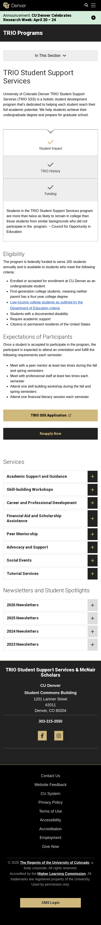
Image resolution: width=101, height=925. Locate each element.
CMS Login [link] (50, 903)
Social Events (52, 560)
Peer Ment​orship (52, 534)
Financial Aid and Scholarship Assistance (52, 518)
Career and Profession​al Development (52, 503)
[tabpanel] (50, 221)
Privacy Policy (50, 802)
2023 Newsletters (52, 645)
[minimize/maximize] (93, 17)
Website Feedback (50, 785)
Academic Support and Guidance (52, 477)
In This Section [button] (50, 55)
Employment (50, 837)
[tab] (50, 142)
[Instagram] (58, 742)
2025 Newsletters (52, 618)
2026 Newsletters (52, 605)
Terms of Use (50, 811)
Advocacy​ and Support (52, 547)
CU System (50, 793)
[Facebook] (42, 742)
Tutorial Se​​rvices (52, 574)
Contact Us (50, 776)
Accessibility (50, 820)
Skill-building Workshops (52, 490)
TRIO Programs (23, 33)
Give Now (50, 846)
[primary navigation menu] (93, 5)
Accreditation (50, 829)
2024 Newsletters (52, 631)
